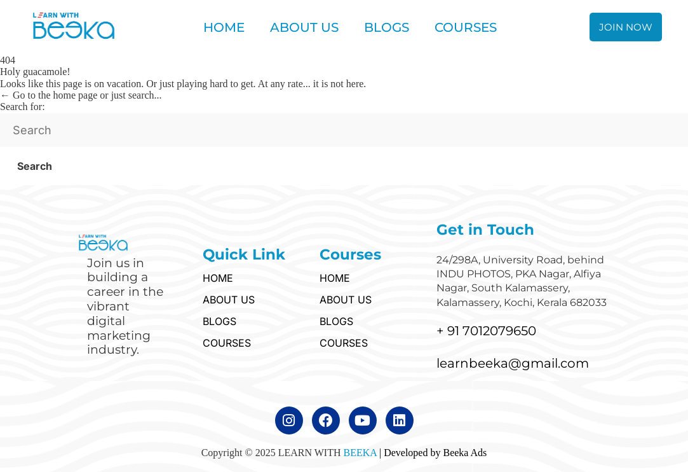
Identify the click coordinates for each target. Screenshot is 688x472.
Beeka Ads (465, 452)
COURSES (466, 27)
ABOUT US (304, 27)
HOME (224, 27)
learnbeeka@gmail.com (512, 363)
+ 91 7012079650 (486, 330)
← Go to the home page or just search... (81, 95)
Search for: (22, 106)
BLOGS (386, 27)
